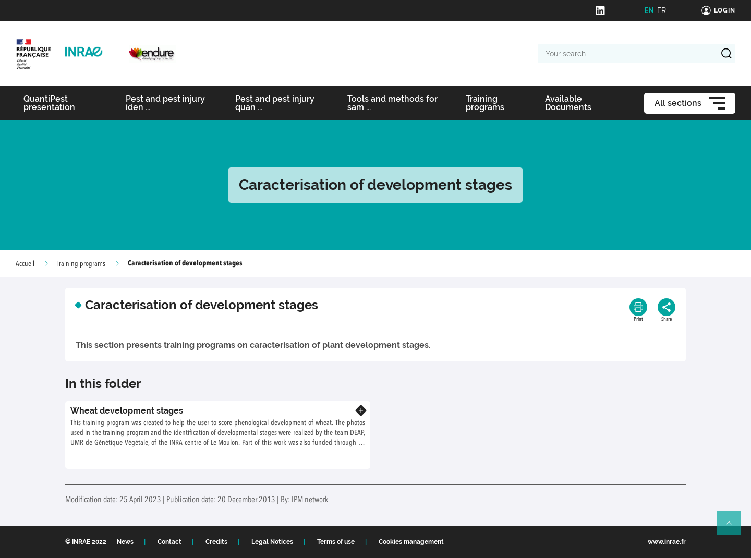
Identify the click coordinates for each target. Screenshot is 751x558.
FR (661, 10)
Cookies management (411, 541)
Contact (169, 541)
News (125, 541)
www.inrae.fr (667, 541)
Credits (216, 541)
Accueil (25, 264)
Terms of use (336, 541)
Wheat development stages (126, 411)
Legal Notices (272, 541)
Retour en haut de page (733, 527)
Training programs (81, 264)
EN (649, 10)
